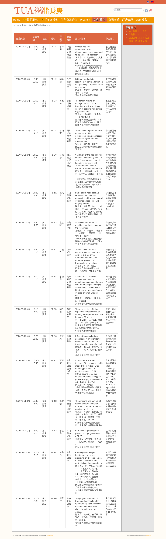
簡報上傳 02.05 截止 (139, 41)
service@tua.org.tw (50, 535)
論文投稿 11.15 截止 (139, 31)
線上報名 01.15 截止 (139, 37)
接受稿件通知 (40, 25)
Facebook (146, 10)
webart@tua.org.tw (149, 535)
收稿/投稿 (26, 25)
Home (16, 25)
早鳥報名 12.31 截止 (139, 34)
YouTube (150, 10)
